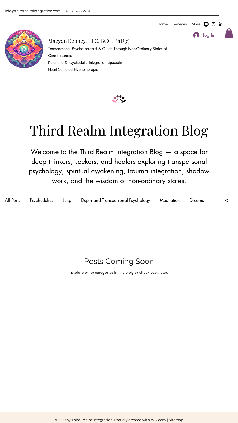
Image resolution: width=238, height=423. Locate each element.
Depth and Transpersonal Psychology (115, 200)
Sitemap (176, 420)
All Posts (12, 200)
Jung (67, 200)
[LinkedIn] (220, 24)
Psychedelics (41, 200)
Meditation (170, 200)
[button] (229, 33)
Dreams (197, 200)
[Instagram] (213, 24)
